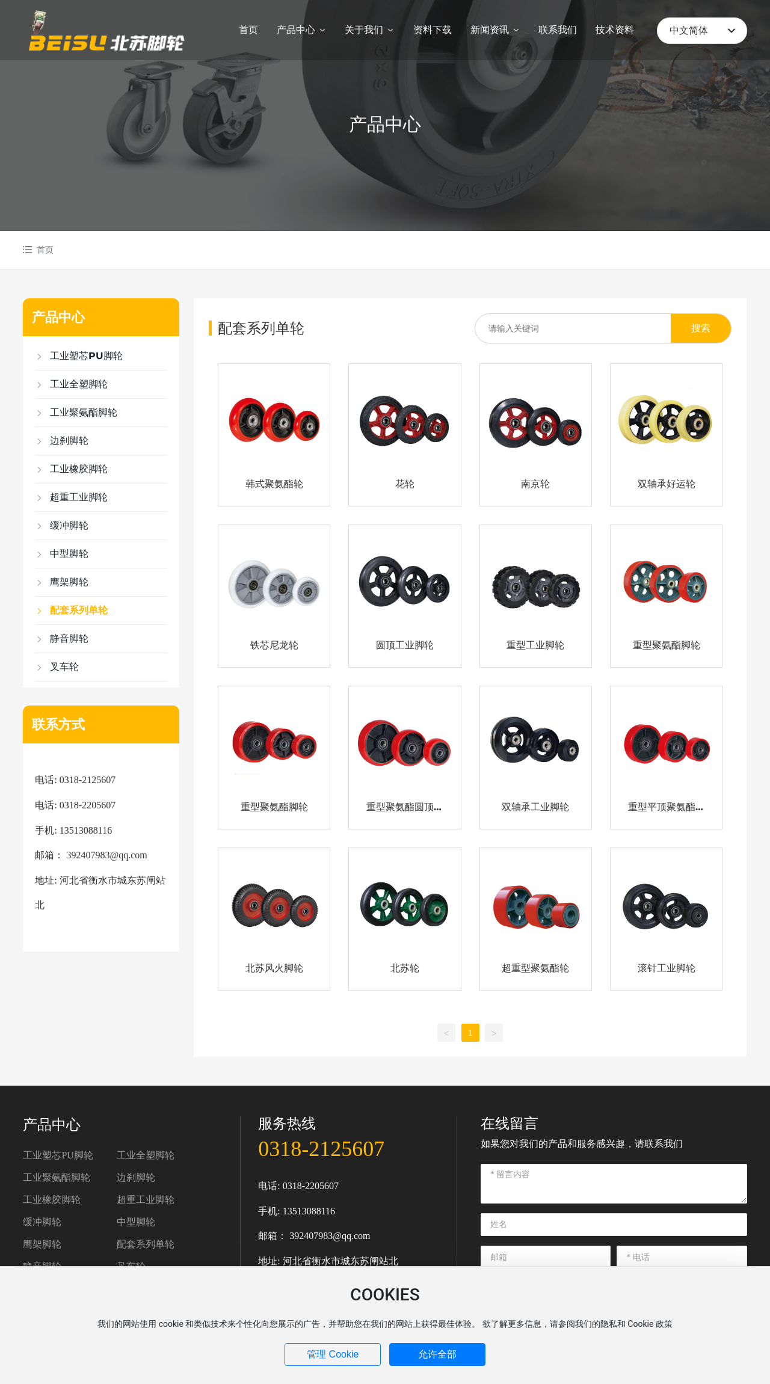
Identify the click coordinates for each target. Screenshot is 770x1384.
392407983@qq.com (329, 1236)
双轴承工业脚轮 (535, 807)
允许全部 (437, 1354)
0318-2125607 (321, 1149)
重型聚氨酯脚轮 (666, 645)
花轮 (404, 484)
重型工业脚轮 (535, 645)
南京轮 (535, 484)
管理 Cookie (333, 1354)
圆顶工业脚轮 (405, 645)
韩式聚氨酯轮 (274, 484)
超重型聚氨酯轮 (535, 968)
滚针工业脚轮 (666, 968)
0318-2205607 (311, 1186)
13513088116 (309, 1211)
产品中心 (385, 124)
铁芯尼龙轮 (274, 645)
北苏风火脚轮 (274, 968)
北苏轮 (404, 968)
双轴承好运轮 (666, 484)
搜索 (700, 328)
